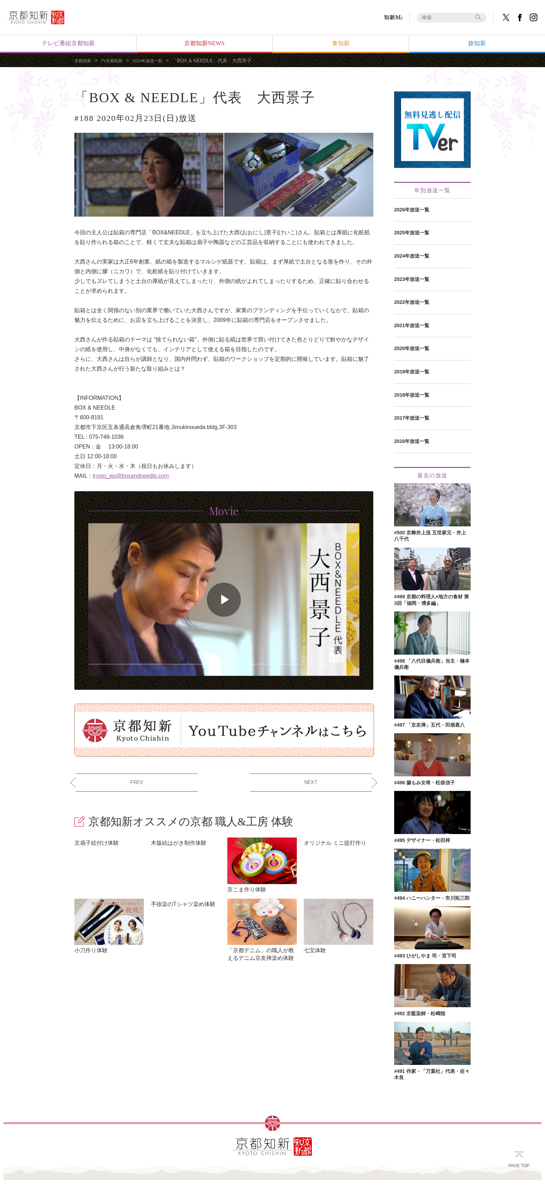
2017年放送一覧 (411, 418)
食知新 (341, 43)
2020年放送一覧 (156, 60)
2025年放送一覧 (411, 232)
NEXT (355, 779)
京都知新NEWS (204, 43)
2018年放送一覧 (411, 395)
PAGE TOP (519, 1179)
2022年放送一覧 (411, 302)
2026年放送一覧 (411, 209)
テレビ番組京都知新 (68, 43)
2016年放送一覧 (411, 441)
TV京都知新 (116, 60)
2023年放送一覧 (411, 279)
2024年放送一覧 (411, 256)
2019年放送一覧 (411, 371)
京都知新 (84, 60)
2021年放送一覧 (411, 325)
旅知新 (477, 43)
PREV (93, 779)
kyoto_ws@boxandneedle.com (131, 476)
